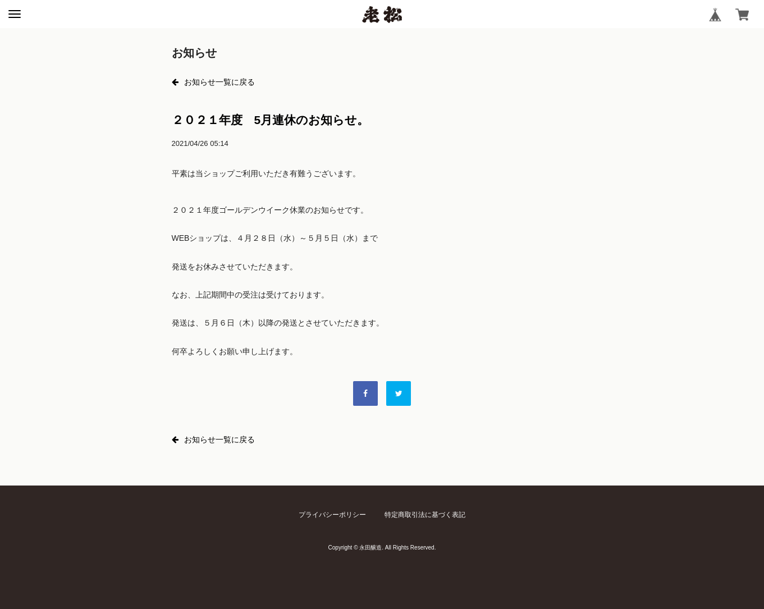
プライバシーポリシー (332, 515)
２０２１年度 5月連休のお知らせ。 (270, 119)
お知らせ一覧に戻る (213, 81)
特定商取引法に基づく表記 (425, 515)
